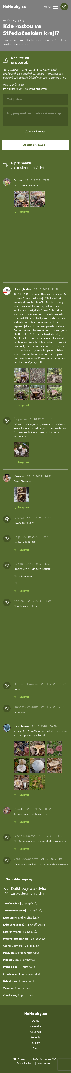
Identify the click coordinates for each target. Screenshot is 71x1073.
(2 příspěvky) (24, 938)
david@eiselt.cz (46, 1063)
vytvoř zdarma (38, 88)
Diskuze (35, 1042)
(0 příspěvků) (20, 903)
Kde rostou (35, 1026)
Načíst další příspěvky (19, 879)
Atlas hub (35, 1031)
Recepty (35, 1037)
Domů (35, 1020)
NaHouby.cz (14, 6)
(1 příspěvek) (19, 967)
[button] (55, 7)
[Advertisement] (35, 250)
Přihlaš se (9, 88)
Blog (35, 1048)
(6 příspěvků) (21, 974)
